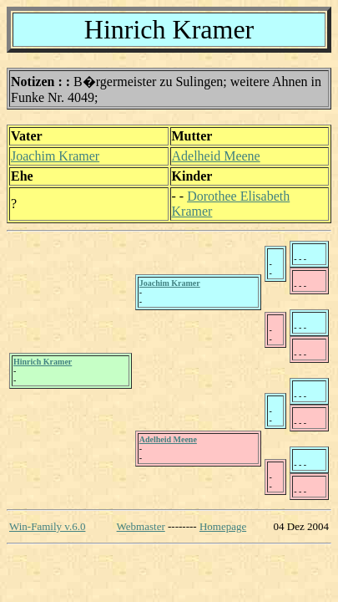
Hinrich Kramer (42, 361)
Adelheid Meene (216, 156)
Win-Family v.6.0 (47, 526)
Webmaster (141, 526)
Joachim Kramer (55, 156)
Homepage (222, 526)
